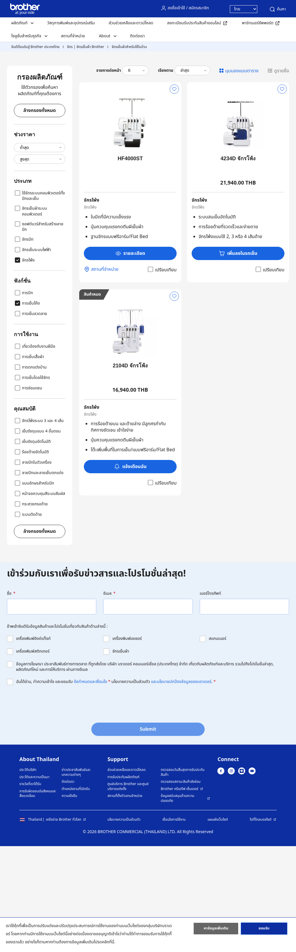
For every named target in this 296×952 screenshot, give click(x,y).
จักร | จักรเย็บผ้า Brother (85, 46)
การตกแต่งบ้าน (30, 472)
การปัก (23, 398)
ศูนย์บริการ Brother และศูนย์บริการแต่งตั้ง (128, 892)
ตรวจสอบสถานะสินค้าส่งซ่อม (181, 887)
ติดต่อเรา (137, 36)
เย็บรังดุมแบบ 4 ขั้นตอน (37, 536)
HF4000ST (130, 264)
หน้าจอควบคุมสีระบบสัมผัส (39, 599)
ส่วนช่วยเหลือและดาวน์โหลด (131, 23)
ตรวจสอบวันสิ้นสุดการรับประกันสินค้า (182, 878)
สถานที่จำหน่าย (73, 36)
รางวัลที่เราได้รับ (30, 889)
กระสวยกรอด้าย (31, 609)
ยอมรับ (264, 929)
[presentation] (51, 808)
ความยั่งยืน (69, 901)
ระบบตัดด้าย (28, 620)
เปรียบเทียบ (162, 375)
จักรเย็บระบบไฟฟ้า (32, 355)
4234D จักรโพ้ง (238, 264)
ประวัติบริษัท (27, 875)
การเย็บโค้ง (27, 409)
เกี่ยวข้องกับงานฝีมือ (34, 452)
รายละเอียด (130, 359)
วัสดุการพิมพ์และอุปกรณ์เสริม (71, 23)
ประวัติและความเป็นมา (34, 883)
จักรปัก (24, 345)
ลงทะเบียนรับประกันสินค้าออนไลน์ (194, 23)
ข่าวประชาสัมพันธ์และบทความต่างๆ (76, 878)
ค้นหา (277, 9)
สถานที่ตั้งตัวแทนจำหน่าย (125, 901)
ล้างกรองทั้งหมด (39, 216)
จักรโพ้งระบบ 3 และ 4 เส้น (39, 526)
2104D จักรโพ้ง (130, 471)
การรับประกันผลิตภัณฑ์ (124, 883)
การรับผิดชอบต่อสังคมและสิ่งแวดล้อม (37, 899)
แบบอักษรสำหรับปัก (34, 588)
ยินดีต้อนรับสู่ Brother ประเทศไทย (35, 46)
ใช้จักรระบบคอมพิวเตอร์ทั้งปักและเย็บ (39, 301)
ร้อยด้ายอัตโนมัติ (31, 557)
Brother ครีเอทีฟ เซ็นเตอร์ (179, 894)
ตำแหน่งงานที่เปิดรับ (76, 894)
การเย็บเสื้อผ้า (29, 462)
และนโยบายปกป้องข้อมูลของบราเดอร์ (181, 788)
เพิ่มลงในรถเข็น (238, 359)
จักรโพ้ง (24, 365)
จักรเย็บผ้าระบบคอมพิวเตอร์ (30, 317)
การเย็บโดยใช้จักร (32, 483)
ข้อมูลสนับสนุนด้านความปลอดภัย (177, 904)
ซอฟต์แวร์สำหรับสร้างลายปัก (38, 332)
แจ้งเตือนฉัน (130, 572)
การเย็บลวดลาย (30, 419)
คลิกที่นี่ (108, 942)
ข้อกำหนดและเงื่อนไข (90, 788)
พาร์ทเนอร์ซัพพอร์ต (257, 23)
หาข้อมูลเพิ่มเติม (216, 929)
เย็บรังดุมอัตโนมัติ (32, 547)
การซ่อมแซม (28, 493)
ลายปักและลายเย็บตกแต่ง (38, 578)
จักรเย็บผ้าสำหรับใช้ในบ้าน (129, 46)
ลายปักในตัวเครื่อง (32, 568)
